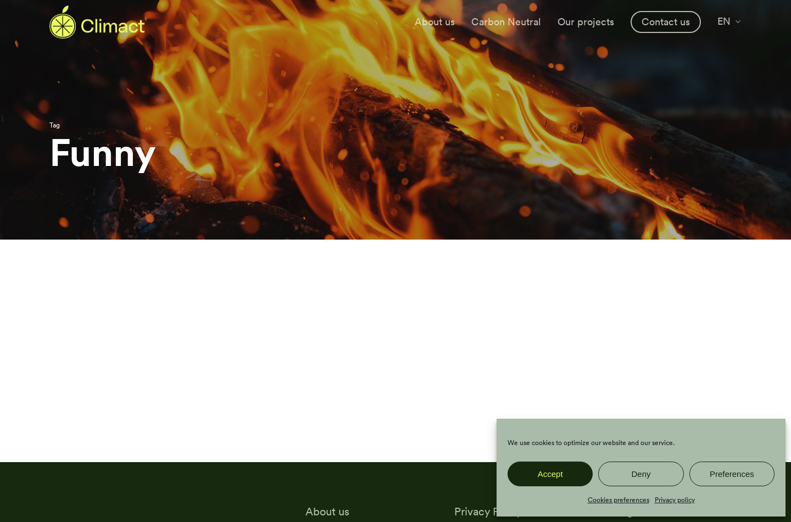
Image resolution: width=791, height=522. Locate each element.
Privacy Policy (488, 511)
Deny (640, 474)
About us (327, 511)
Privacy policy (675, 500)
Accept (550, 474)
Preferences (732, 474)
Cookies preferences (618, 500)
